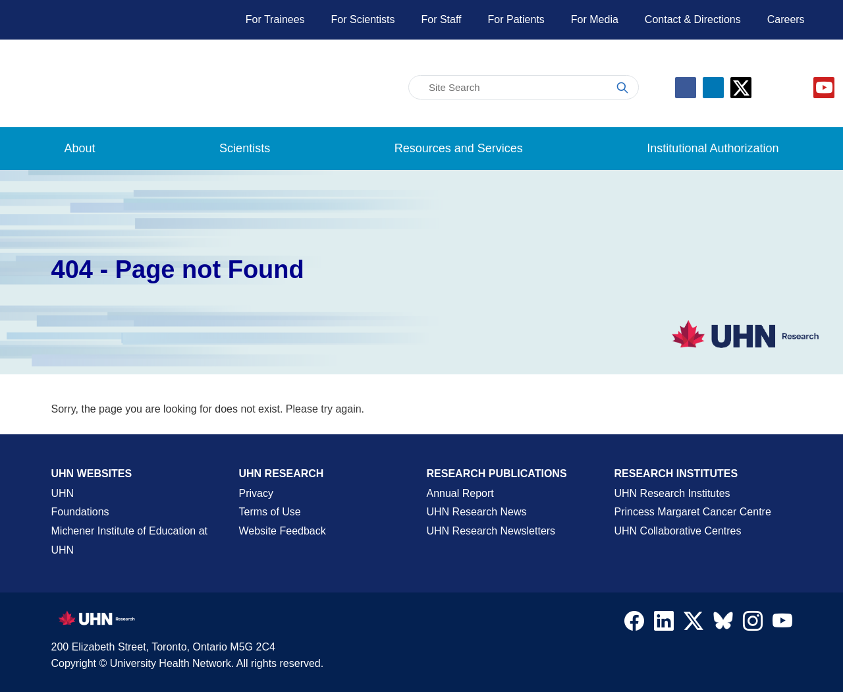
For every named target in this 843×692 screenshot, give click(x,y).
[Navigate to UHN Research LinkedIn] (664, 624)
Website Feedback (282, 530)
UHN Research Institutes (672, 493)
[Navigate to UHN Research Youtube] (782, 624)
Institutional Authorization (712, 148)
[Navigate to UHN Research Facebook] (634, 624)
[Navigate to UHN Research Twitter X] (693, 624)
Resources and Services (458, 148)
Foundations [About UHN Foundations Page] (80, 511)
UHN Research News (477, 511)
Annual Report (460, 493)
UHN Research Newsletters (491, 530)
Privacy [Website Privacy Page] (256, 493)
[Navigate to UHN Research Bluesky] (723, 621)
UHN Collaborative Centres (678, 530)
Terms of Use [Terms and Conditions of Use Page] (270, 511)
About (80, 148)
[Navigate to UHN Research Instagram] (753, 624)
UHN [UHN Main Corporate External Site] (62, 493)
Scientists (244, 148)
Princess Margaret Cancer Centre (692, 511)
